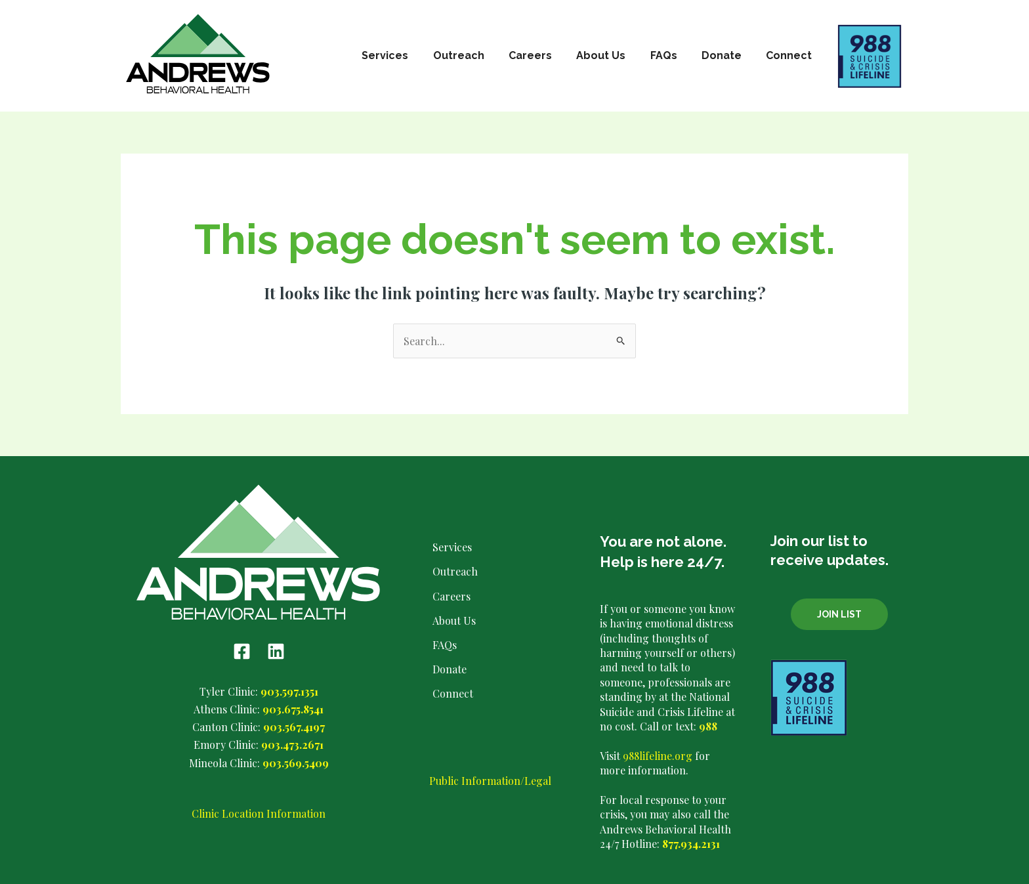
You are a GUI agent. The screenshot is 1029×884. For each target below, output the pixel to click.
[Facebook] (242, 651)
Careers (546, 55)
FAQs (672, 55)
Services (408, 55)
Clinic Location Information (259, 813)
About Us (613, 55)
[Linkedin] (276, 651)
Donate (727, 55)
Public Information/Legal (490, 781)
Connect (791, 55)
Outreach (477, 55)
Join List (839, 614)
